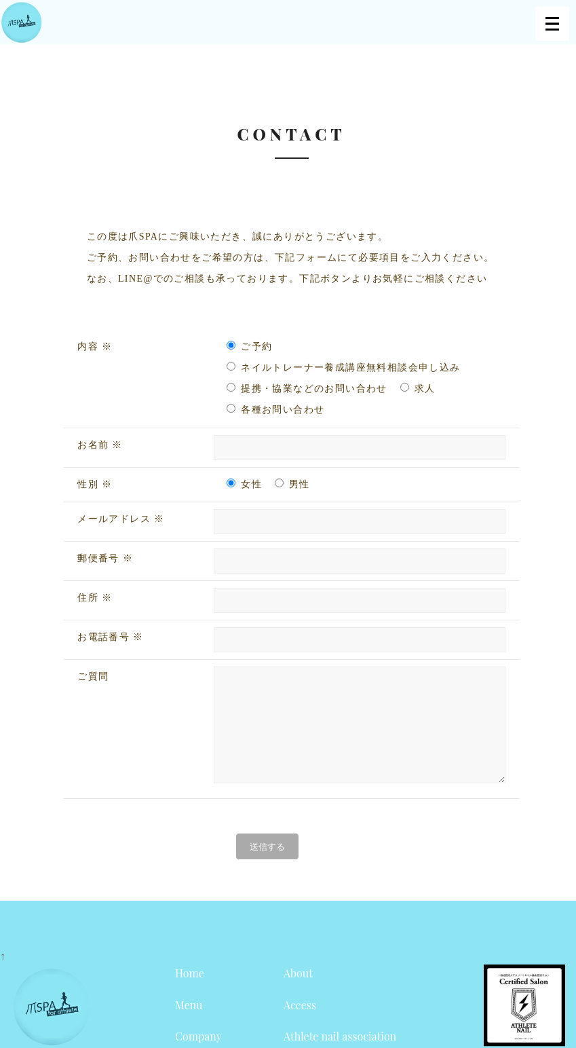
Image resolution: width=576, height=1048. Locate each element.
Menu (189, 1025)
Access (300, 1025)
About (298, 993)
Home (189, 993)
